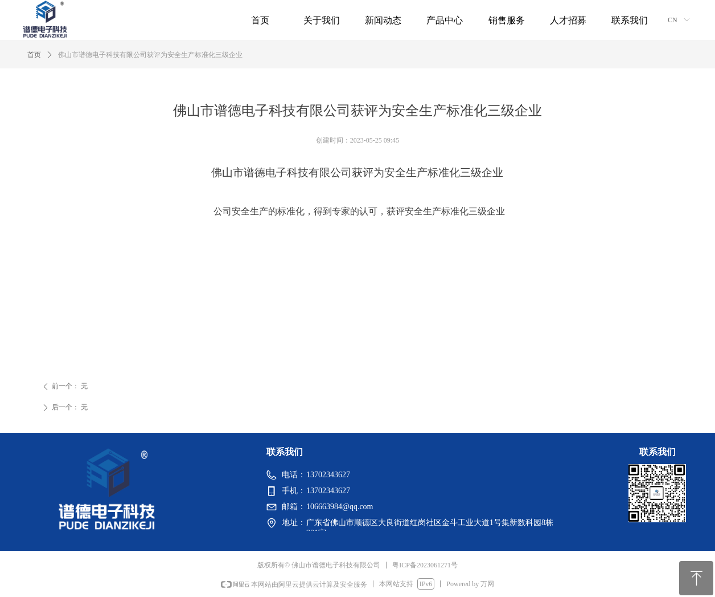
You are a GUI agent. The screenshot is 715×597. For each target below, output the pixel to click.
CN (672, 20)
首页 (34, 55)
